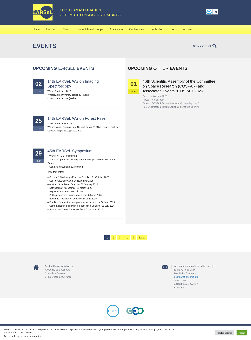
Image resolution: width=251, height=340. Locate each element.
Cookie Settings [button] (224, 333)
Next (142, 237)
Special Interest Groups (89, 29)
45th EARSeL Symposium (69, 151)
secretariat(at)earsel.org (186, 277)
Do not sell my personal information (22, 336)
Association (116, 29)
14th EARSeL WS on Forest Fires (76, 118)
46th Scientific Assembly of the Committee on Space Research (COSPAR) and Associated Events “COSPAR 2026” (179, 86)
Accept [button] (241, 333)
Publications (158, 29)
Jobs (174, 29)
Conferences (136, 29)
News (66, 29)
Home (36, 29)
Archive (187, 29)
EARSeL (51, 29)
